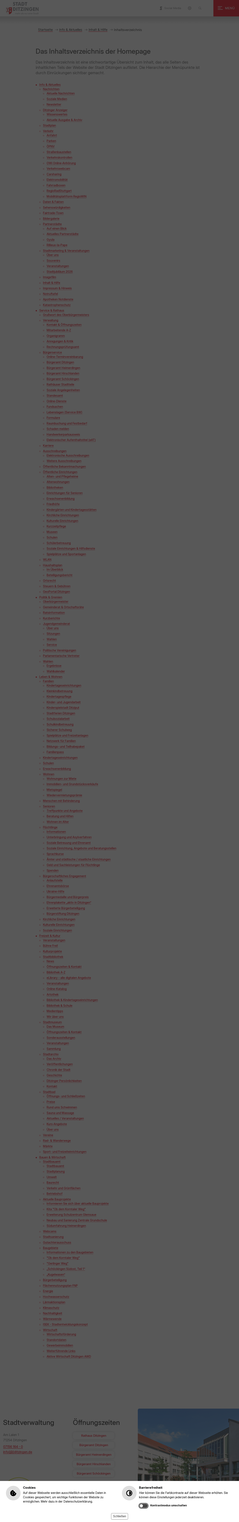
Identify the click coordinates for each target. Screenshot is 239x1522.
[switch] (143, 1506)
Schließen (119, 1516)
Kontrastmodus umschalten (168, 1505)
